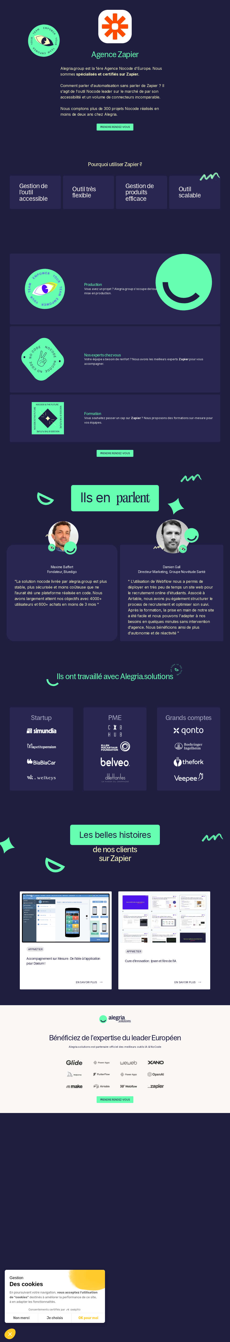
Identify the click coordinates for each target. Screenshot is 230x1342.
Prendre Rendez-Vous (115, 126)
